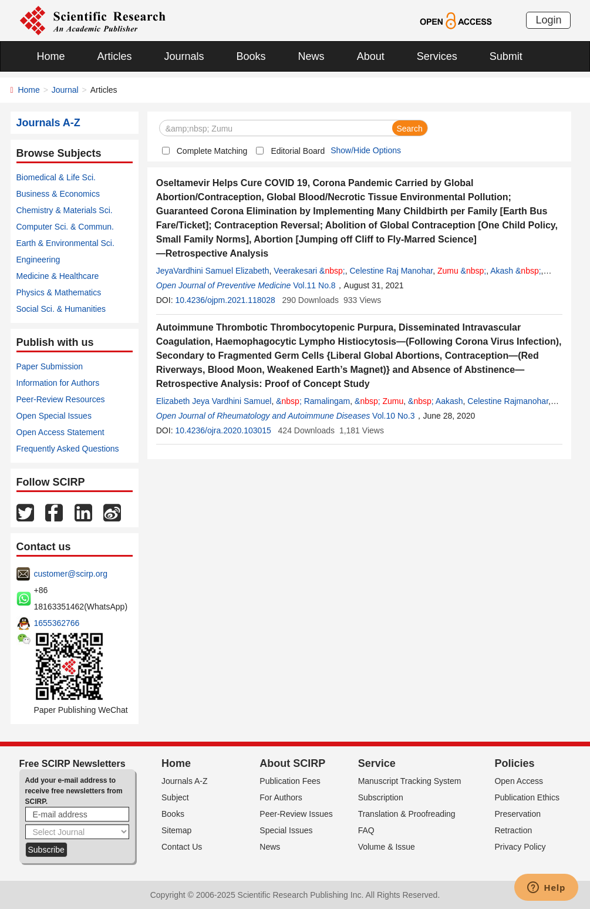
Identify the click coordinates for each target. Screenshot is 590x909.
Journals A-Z (184, 781)
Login (548, 20)
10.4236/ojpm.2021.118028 (225, 300)
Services (437, 56)
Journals (184, 56)
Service (377, 763)
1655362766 (57, 623)
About (371, 56)
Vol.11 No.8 (314, 285)
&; (461, 270)
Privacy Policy (519, 846)
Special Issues (285, 830)
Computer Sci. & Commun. (65, 226)
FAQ (366, 830)
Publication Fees (290, 781)
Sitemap (176, 830)
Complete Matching (212, 151)
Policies (514, 763)
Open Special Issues (54, 415)
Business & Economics (58, 193)
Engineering (38, 259)
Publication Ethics (526, 797)
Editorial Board (298, 151)
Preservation (517, 814)
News (311, 56)
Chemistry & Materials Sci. (64, 210)
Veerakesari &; (309, 270)
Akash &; (515, 270)
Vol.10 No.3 (393, 415)
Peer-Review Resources (60, 399)
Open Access (518, 781)
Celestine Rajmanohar (507, 401)
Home (51, 56)
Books (251, 56)
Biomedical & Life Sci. (56, 177)
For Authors (280, 797)
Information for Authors (58, 383)
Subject (175, 797)
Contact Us (181, 846)
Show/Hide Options (366, 150)
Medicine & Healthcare (57, 276)
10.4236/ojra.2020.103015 (223, 430)
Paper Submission (49, 366)
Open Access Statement (60, 432)
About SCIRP (292, 763)
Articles (114, 56)
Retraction (513, 830)
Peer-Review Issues (296, 814)
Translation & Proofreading (407, 814)
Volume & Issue (386, 846)
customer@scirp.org (70, 573)
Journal (65, 90)
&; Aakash (435, 401)
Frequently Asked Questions (67, 448)
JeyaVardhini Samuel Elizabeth (212, 270)
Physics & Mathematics (59, 292)
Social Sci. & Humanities (61, 309)
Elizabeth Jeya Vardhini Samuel (214, 401)
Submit (506, 56)
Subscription (380, 797)
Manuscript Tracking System (409, 781)
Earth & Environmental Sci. (65, 243)
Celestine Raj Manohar (391, 270)
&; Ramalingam (313, 401)
